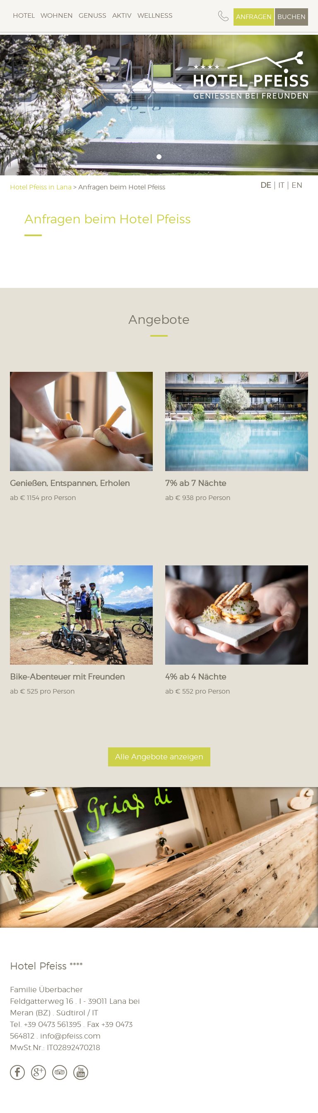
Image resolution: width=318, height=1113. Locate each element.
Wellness (155, 15)
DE (265, 185)
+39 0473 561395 (52, 1024)
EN (297, 185)
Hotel (24, 15)
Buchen (291, 17)
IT (281, 185)
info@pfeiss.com (70, 1036)
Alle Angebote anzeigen (159, 756)
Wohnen (57, 15)
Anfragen (254, 17)
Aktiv (122, 15)
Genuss (92, 15)
